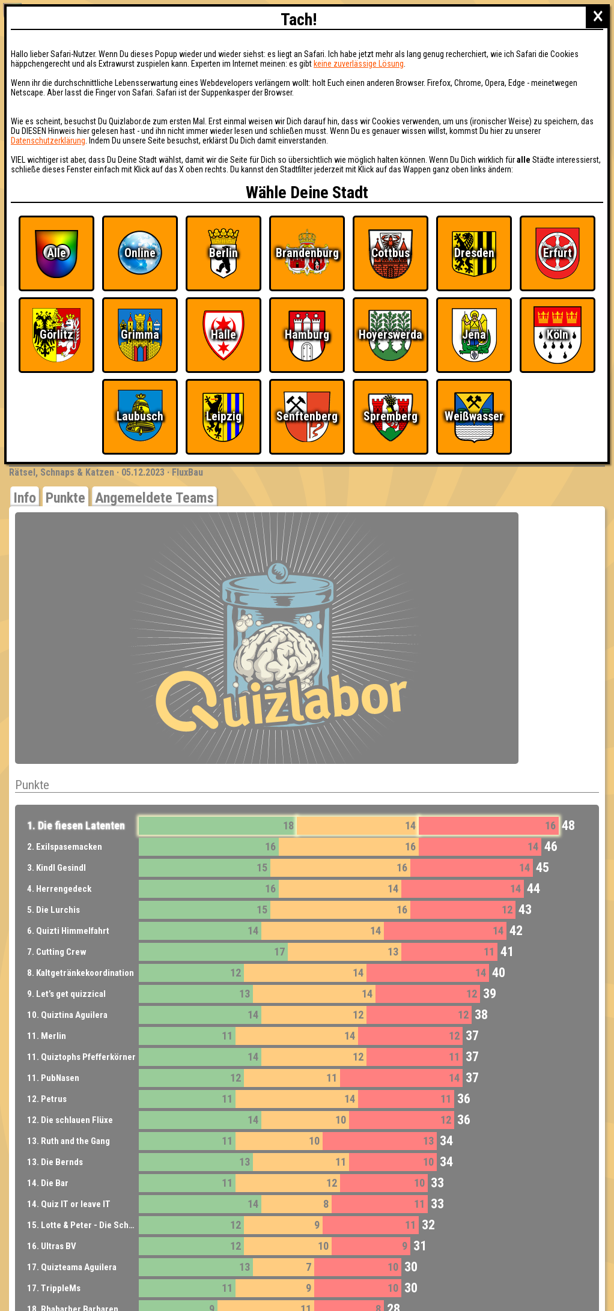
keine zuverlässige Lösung (359, 63)
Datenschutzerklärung (48, 140)
